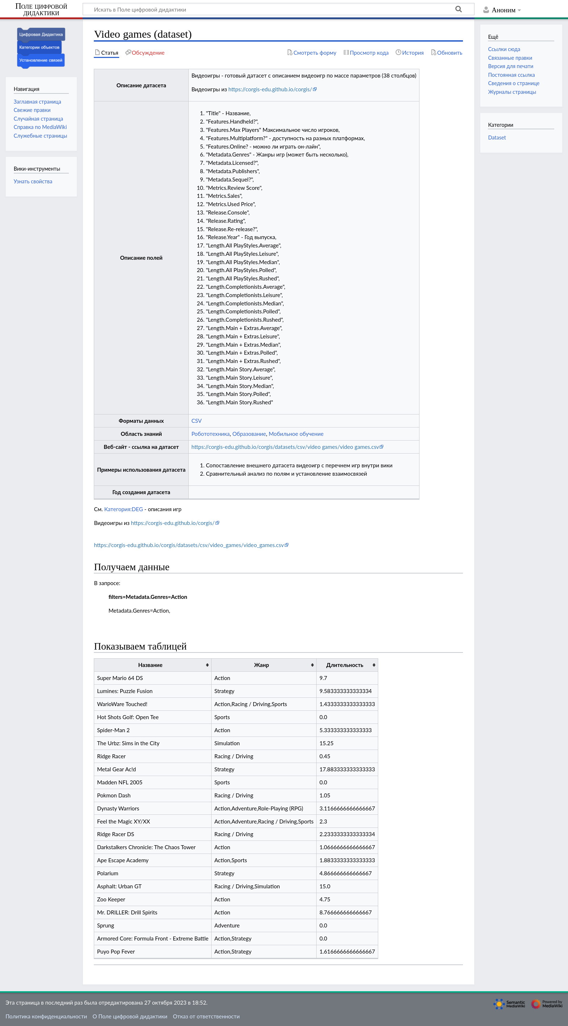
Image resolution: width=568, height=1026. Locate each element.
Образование (249, 433)
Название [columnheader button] (150, 665)
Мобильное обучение (296, 433)
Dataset (497, 137)
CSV (196, 420)
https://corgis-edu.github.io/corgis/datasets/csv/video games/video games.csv (285, 446)
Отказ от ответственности (206, 1016)
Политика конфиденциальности (46, 1016)
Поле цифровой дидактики (41, 9)
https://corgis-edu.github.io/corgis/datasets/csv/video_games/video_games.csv (189, 545)
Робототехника (210, 433)
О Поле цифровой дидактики (129, 1016)
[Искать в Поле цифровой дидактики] (278, 9)
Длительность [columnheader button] (344, 665)
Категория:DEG (123, 509)
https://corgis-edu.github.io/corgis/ (270, 89)
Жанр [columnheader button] (261, 665)
